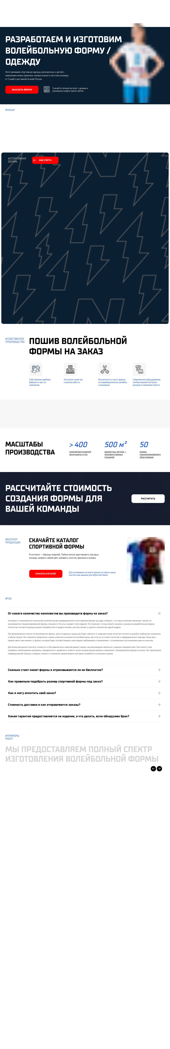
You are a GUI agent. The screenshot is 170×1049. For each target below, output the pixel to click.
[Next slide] (159, 768)
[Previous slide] (153, 768)
